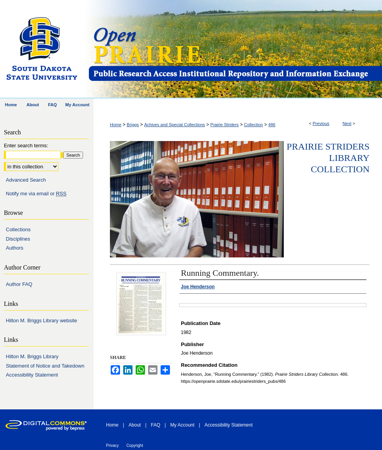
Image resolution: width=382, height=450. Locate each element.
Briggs (133, 124)
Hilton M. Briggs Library (32, 356)
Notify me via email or (36, 194)
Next (347, 123)
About (135, 425)
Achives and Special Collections (174, 124)
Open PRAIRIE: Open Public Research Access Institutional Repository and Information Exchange (235, 49)
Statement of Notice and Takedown (45, 366)
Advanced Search (26, 180)
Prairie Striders (224, 124)
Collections (18, 229)
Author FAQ (19, 284)
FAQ (155, 425)
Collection (253, 124)
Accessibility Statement (32, 375)
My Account (182, 425)
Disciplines (18, 239)
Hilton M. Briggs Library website (41, 320)
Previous (321, 123)
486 (271, 124)
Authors (14, 248)
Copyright (134, 445)
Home (115, 124)
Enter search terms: (26, 145)
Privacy (112, 445)
